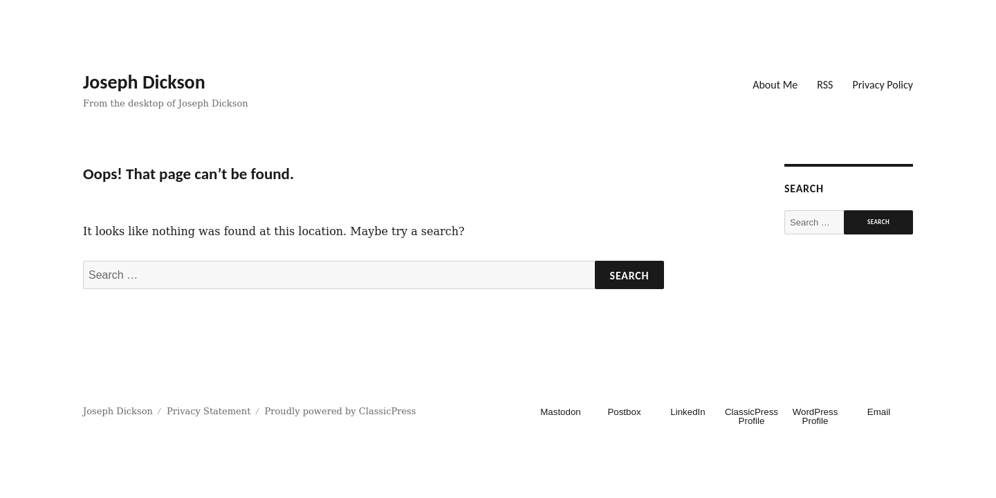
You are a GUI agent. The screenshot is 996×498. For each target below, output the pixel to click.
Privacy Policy (882, 84)
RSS (825, 84)
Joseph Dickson (144, 82)
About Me (775, 84)
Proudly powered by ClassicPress (340, 411)
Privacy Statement (208, 411)
